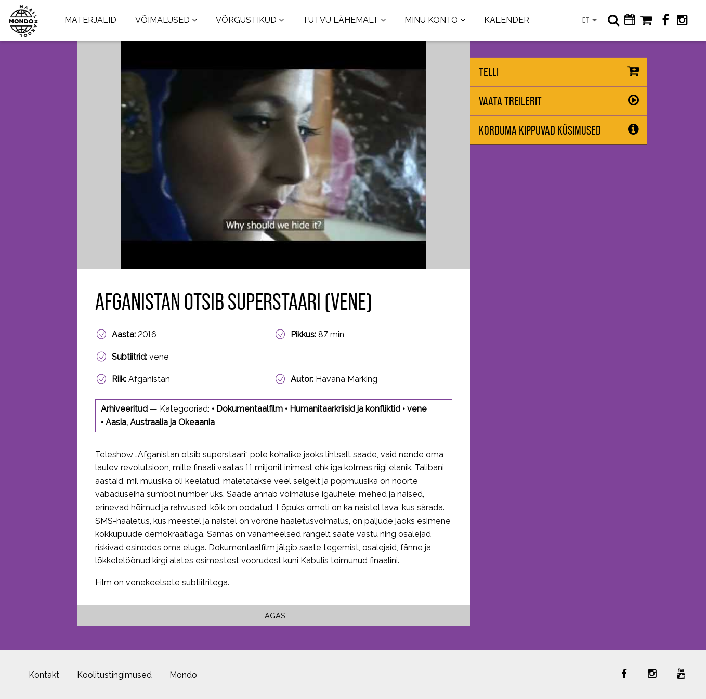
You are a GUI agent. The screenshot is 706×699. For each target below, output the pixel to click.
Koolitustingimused (114, 675)
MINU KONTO (431, 20)
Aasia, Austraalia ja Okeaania (160, 422)
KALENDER (506, 20)
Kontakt (44, 675)
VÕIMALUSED (162, 20)
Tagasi (273, 615)
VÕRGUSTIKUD (246, 20)
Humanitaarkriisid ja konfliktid (345, 409)
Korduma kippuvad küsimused (540, 130)
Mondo (183, 675)
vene (417, 409)
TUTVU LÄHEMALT (340, 20)
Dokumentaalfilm (249, 409)
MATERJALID (90, 20)
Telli (489, 72)
